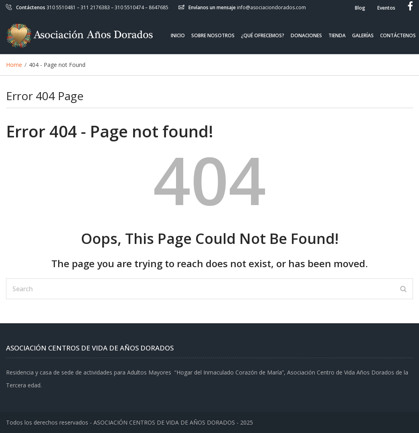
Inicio (178, 35)
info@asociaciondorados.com (271, 7)
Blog (360, 7)
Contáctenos (398, 35)
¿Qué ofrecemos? (262, 35)
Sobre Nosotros (213, 35)
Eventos (386, 7)
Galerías (363, 35)
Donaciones (306, 35)
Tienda (337, 35)
